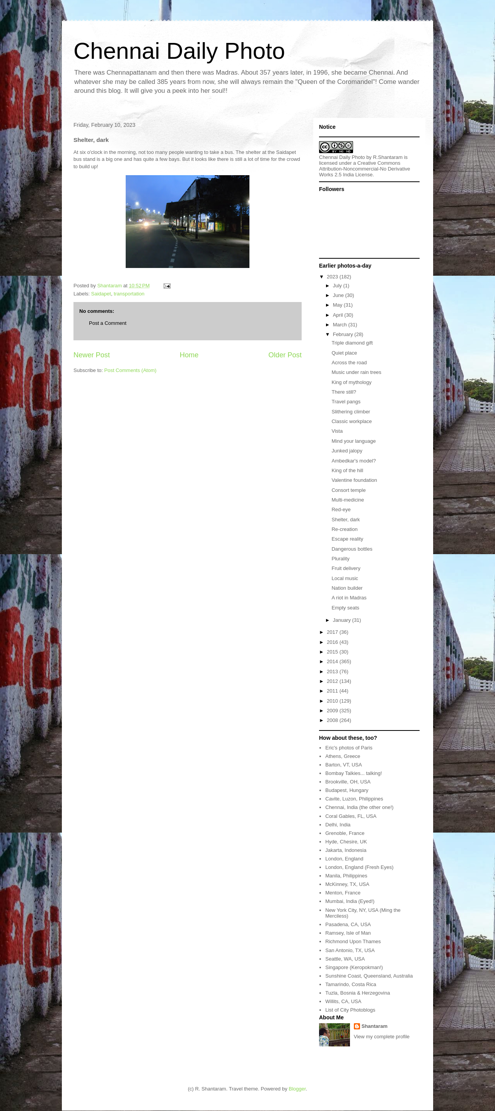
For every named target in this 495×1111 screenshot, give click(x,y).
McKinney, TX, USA (347, 884)
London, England (344, 859)
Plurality (340, 558)
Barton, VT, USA (343, 765)
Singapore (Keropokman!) (354, 967)
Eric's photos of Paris (348, 748)
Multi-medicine (347, 500)
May (338, 305)
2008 (333, 720)
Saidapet (101, 294)
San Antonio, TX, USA (350, 950)
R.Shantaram (388, 157)
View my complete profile (382, 1036)
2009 (333, 710)
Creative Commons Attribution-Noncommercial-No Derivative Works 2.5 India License (364, 168)
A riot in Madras (348, 598)
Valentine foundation (354, 480)
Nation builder (346, 588)
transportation (129, 294)
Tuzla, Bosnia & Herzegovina (357, 993)
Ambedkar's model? (353, 461)
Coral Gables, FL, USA (350, 816)
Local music (344, 578)
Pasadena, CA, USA (348, 924)
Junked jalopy (346, 451)
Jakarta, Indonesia (345, 850)
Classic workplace (351, 421)
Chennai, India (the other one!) (359, 807)
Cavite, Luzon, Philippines (354, 799)
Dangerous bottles (351, 549)
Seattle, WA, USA (345, 959)
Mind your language (353, 441)
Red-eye (340, 509)
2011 (333, 691)
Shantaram (374, 1026)
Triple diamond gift (351, 343)
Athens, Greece (342, 756)
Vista (337, 431)
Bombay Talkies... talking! (353, 773)
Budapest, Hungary (346, 790)
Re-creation (344, 529)
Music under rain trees (356, 372)
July (338, 285)
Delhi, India (337, 825)
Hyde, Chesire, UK (346, 842)
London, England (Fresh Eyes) (359, 867)
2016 (333, 642)
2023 (333, 277)
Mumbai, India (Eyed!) (349, 901)
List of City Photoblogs (350, 1010)
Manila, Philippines (346, 876)
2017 (333, 632)
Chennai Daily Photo (179, 51)
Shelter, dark (345, 519)
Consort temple (348, 490)
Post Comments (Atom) (130, 370)
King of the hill (347, 470)
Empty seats (345, 608)
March (340, 325)
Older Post (285, 355)
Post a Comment (107, 323)
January (342, 620)
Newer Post (91, 355)
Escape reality (347, 539)
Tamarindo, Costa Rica (350, 984)
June (339, 295)
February (344, 334)
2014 (333, 661)
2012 (333, 681)
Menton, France (342, 893)
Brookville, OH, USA (347, 782)
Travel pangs (345, 401)
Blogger (297, 1089)
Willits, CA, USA (343, 1001)
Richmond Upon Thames (353, 941)
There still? (343, 392)
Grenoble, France (344, 833)
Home (189, 355)
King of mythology (351, 382)
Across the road (349, 362)
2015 (333, 652)
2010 (333, 701)
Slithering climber (350, 412)
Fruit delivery (345, 568)
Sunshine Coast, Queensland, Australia (369, 976)
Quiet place (344, 353)
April (339, 315)
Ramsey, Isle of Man (348, 933)
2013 (333, 671)
